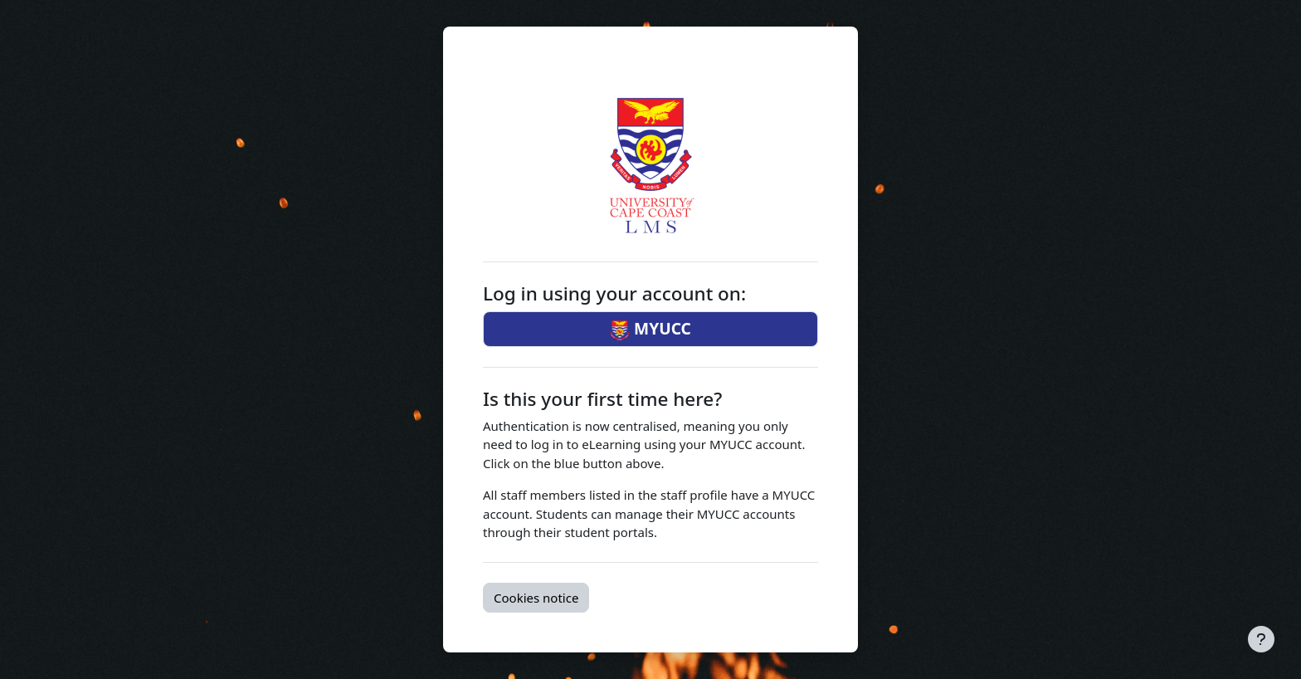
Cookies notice (536, 597)
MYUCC (650, 328)
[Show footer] (1261, 639)
